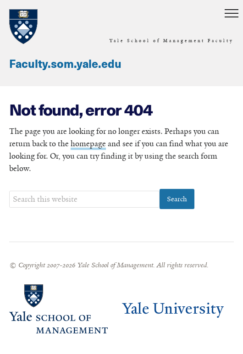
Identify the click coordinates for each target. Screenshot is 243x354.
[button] (231, 13)
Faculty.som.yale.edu (65, 64)
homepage (88, 144)
